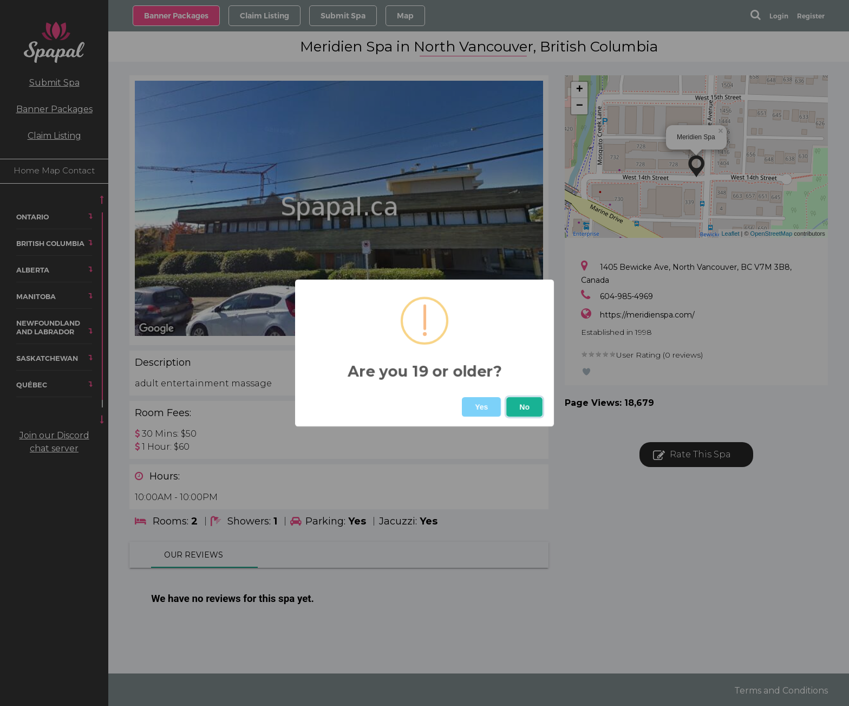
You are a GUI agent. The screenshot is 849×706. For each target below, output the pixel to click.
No (524, 407)
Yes (481, 407)
